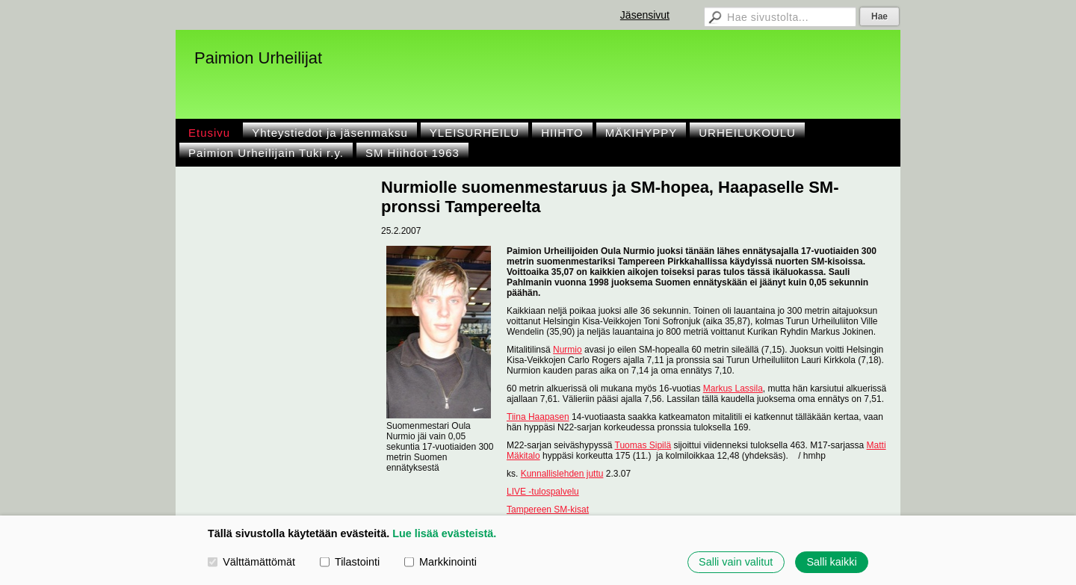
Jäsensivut (645, 15)
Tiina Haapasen (538, 417)
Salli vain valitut (736, 562)
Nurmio (567, 349)
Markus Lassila (733, 388)
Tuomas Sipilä (643, 445)
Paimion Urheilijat (258, 58)
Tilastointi (350, 562)
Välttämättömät (251, 562)
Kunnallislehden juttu (562, 473)
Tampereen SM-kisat (548, 509)
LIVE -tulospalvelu (543, 491)
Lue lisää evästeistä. (444, 533)
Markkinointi (440, 562)
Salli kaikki (831, 562)
